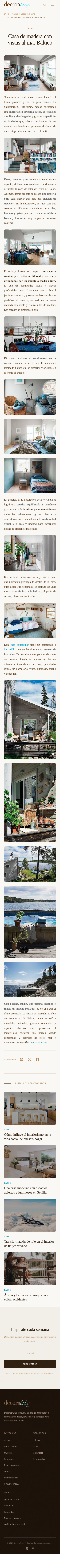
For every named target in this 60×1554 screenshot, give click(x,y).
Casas (30, 28)
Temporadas (39, 1458)
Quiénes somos (11, 1499)
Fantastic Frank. (39, 1042)
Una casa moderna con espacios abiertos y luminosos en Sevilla (25, 1190)
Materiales (38, 1452)
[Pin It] (22, 1059)
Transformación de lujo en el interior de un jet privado (29, 1244)
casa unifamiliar (19, 644)
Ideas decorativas (12, 1465)
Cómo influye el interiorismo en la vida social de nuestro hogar (27, 1137)
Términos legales (12, 1518)
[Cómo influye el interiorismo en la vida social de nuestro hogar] (30, 1108)
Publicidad (9, 1511)
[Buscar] (44, 5)
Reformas (9, 1458)
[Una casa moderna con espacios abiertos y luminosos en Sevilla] (30, 1161)
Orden (7, 1471)
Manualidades (11, 1477)
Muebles (8, 1452)
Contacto (8, 1505)
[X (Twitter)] (29, 1059)
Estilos (36, 1446)
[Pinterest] (27, 1548)
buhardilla (9, 649)
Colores (36, 1440)
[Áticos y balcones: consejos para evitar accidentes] (30, 1268)
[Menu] (52, 4)
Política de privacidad (14, 1524)
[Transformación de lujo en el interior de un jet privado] (30, 1215)
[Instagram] (33, 1548)
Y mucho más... (11, 1483)
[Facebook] (38, 1059)
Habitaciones (10, 1446)
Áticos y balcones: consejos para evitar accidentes (26, 1297)
